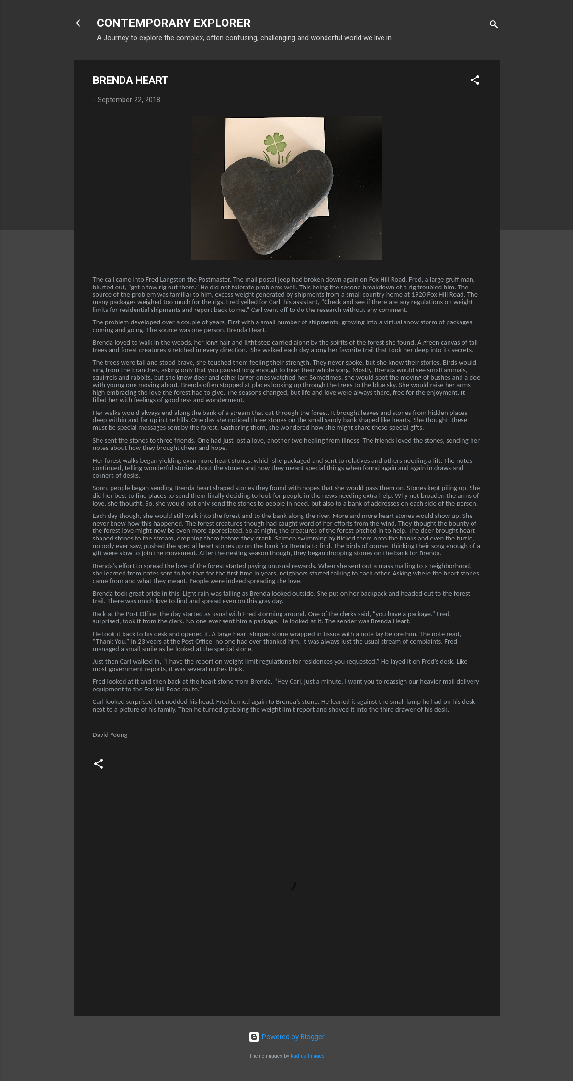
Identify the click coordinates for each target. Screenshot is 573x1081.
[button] (475, 81)
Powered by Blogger (286, 1037)
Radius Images (308, 1056)
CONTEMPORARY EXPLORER (174, 23)
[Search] (494, 26)
